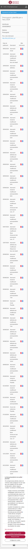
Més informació (8, 529)
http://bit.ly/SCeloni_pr (8, 38)
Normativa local (12, 7)
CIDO (4, 7)
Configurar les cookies (15, 540)
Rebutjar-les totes (15, 536)
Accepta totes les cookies (15, 533)
